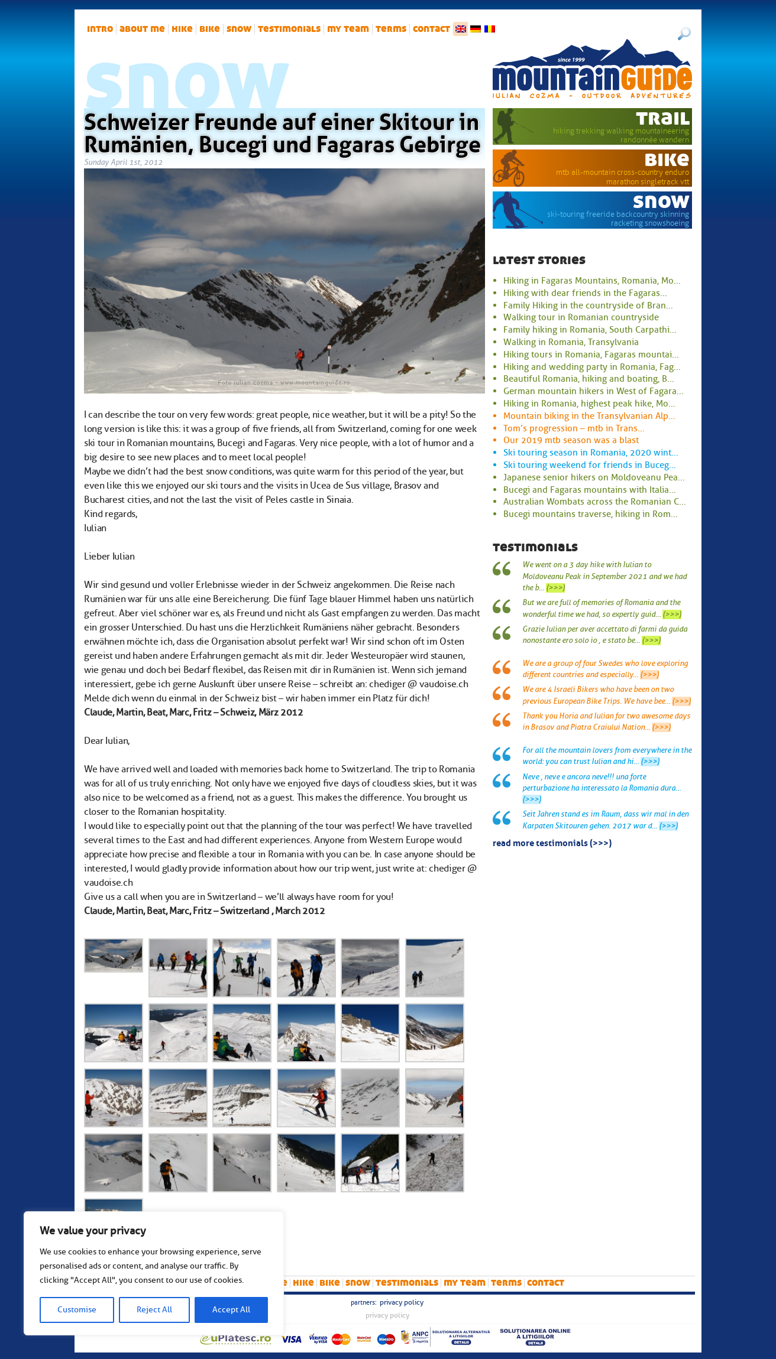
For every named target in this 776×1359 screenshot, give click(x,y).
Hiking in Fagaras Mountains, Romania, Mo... (592, 281)
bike (209, 29)
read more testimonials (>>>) (552, 842)
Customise (76, 1310)
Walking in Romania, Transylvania (571, 342)
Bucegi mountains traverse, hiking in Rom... (590, 514)
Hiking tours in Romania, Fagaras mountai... (591, 354)
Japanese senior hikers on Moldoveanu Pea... (594, 477)
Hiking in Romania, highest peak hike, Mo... (589, 403)
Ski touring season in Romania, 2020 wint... (590, 453)
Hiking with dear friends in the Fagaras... (585, 293)
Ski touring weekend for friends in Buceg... (589, 465)
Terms (391, 29)
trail (663, 117)
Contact (431, 29)
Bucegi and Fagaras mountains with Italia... (589, 490)
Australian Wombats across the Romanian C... (594, 502)
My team (348, 29)
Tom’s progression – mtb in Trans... (574, 428)
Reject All (154, 1310)
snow (239, 29)
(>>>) (555, 588)
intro (100, 29)
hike (182, 29)
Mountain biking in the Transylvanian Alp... (589, 416)
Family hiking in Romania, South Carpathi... (590, 330)
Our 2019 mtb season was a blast (571, 440)
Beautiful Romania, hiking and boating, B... (588, 379)
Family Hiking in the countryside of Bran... (588, 305)
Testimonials (289, 29)
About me (142, 29)
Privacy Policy (401, 1302)
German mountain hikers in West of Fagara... (593, 391)
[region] (154, 1273)
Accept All (231, 1310)
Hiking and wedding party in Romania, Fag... (592, 367)
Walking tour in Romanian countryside (581, 317)
